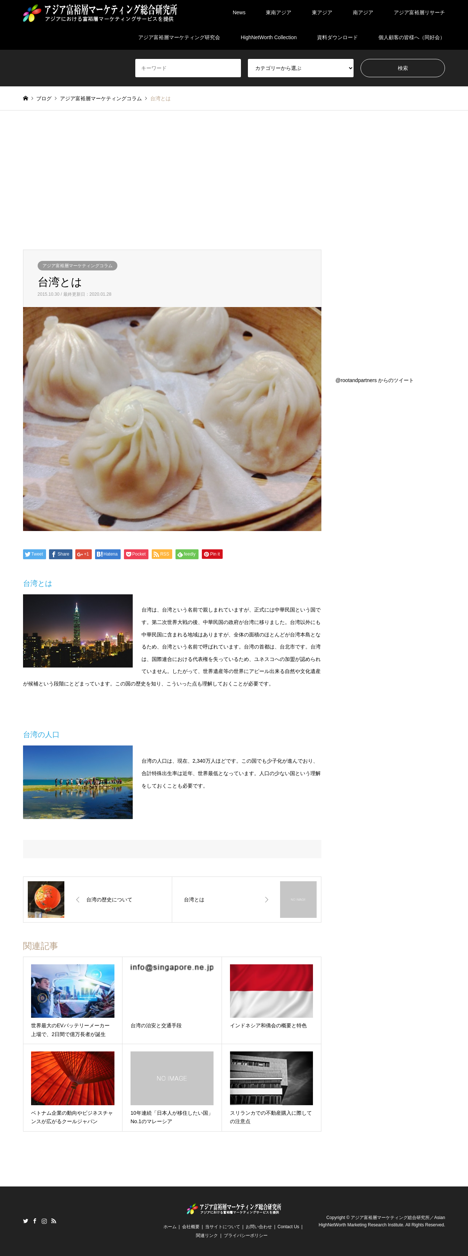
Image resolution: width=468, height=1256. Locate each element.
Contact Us (288, 1226)
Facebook (34, 1220)
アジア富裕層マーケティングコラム (77, 265)
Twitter (25, 1220)
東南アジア (278, 12)
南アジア (363, 12)
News (239, 12)
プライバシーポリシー (246, 1235)
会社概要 (191, 1226)
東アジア (322, 12)
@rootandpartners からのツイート (374, 380)
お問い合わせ (259, 1226)
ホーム (170, 1226)
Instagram (44, 1220)
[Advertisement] (234, 180)
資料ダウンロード (337, 37)
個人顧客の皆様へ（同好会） (411, 37)
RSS (53, 1220)
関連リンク (207, 1235)
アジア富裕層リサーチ (419, 12)
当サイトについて (222, 1226)
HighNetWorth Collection (269, 37)
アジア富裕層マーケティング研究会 (179, 37)
